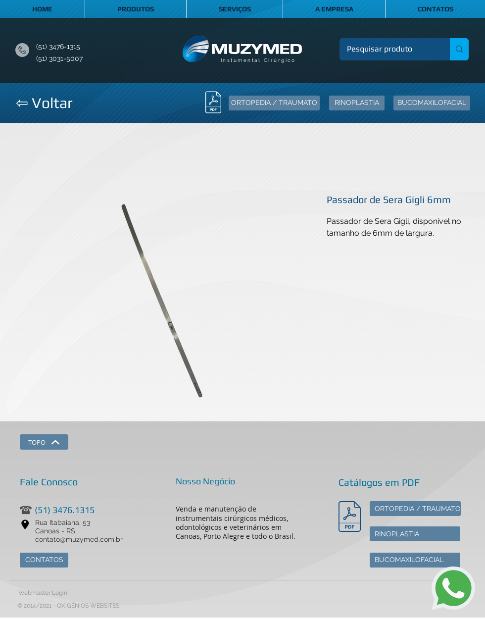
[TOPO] (44, 442)
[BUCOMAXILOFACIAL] (431, 103)
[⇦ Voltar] (44, 103)
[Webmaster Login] (42, 593)
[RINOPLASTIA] (357, 103)
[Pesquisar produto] (388, 49)
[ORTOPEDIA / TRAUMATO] (274, 103)
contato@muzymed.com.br (79, 539)
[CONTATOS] (44, 560)
